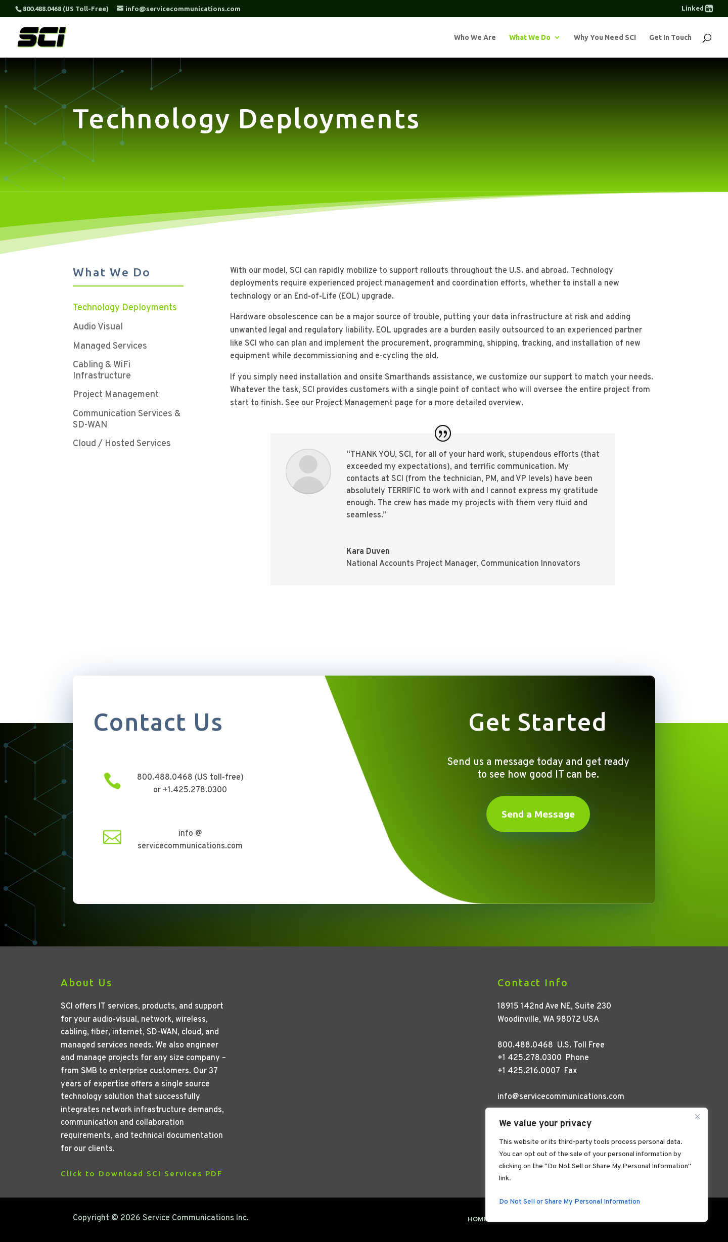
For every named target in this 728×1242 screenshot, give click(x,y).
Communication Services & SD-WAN (126, 420)
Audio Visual (98, 327)
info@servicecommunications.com (560, 1097)
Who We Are (475, 37)
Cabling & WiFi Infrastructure (102, 371)
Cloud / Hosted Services (122, 444)
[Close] (697, 1116)
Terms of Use (588, 1220)
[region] (596, 1165)
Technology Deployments (125, 308)
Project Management (116, 395)
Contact (639, 1220)
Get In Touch (670, 37)
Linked (697, 8)
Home (477, 1220)
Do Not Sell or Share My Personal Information (569, 1202)
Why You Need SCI (605, 37)
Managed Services (110, 346)
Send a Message (538, 814)
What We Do (530, 37)
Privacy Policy (525, 1220)
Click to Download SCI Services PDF (141, 1173)
